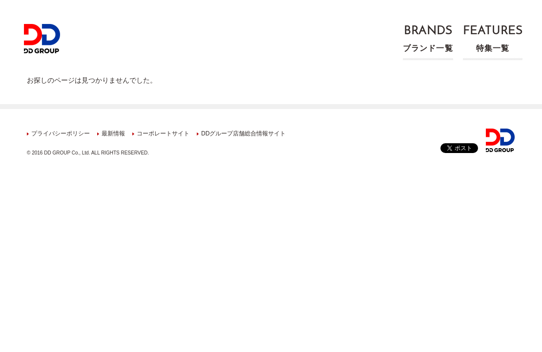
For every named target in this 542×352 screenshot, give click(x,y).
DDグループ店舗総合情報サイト (243, 133)
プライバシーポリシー (60, 133)
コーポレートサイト (163, 133)
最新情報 (113, 133)
